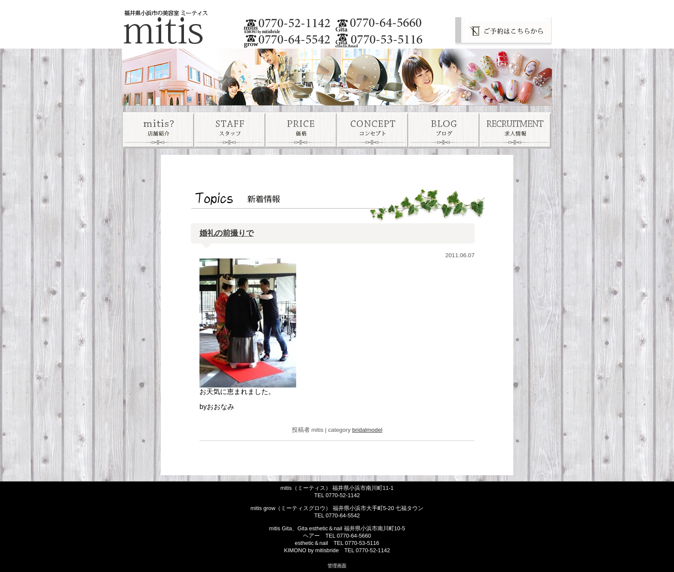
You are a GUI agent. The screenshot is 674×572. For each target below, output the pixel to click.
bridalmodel (367, 430)
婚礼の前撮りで (226, 233)
